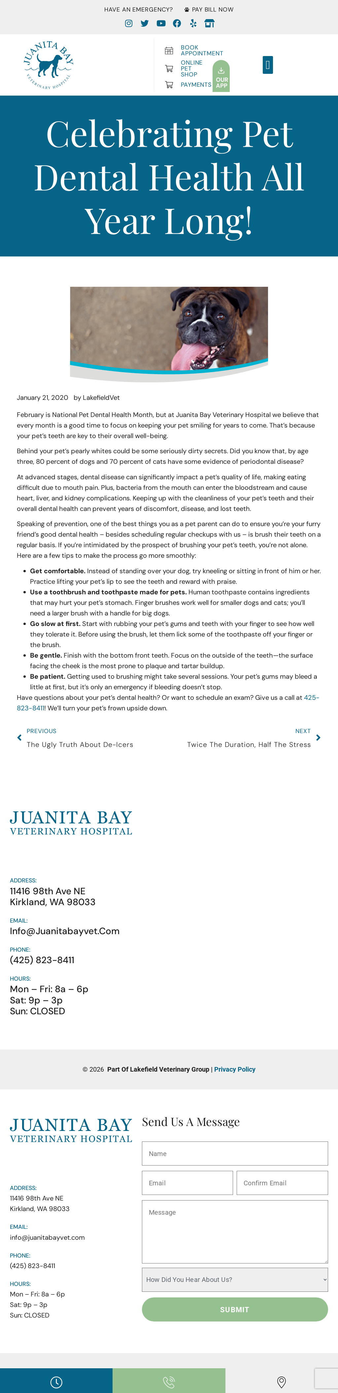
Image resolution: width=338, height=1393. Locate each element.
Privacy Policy (234, 1069)
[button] (268, 65)
